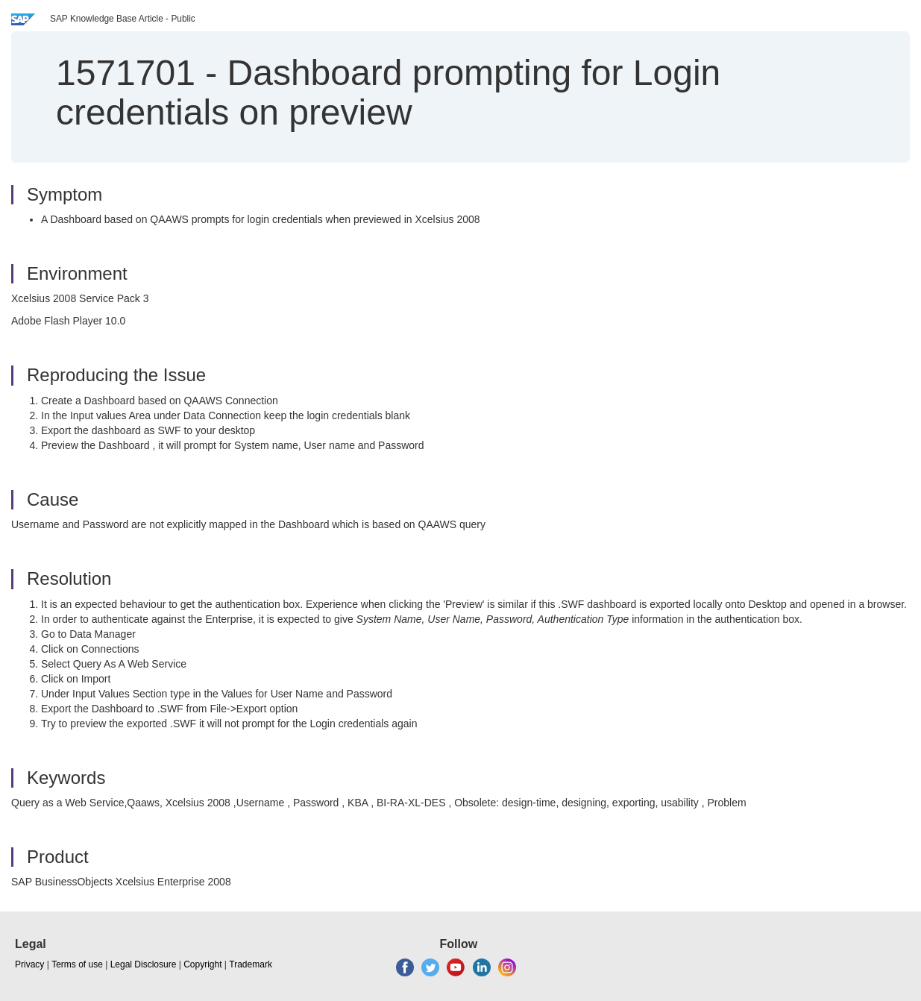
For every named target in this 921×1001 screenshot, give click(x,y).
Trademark (250, 964)
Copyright (202, 964)
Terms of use (77, 964)
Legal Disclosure (143, 964)
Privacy (29, 964)
